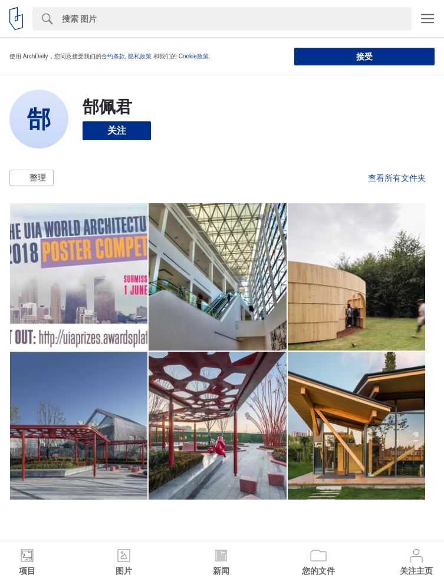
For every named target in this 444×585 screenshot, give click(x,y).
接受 (364, 56)
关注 (116, 130)
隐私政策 (140, 56)
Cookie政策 (194, 56)
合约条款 (113, 56)
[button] (31, 178)
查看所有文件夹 (397, 178)
